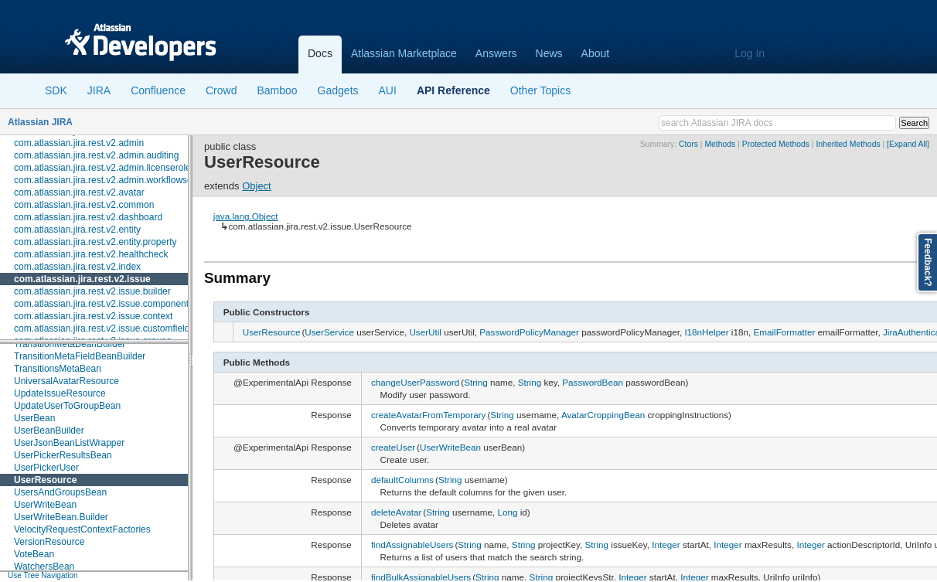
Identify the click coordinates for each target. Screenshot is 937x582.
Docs (320, 53)
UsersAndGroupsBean (60, 492)
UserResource (45, 480)
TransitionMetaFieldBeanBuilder (79, 356)
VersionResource (49, 541)
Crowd (221, 90)
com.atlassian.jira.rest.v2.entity (77, 229)
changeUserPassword (415, 382)
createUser (393, 447)
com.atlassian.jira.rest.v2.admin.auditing (96, 155)
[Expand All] (908, 144)
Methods (719, 144)
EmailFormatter (784, 332)
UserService (329, 332)
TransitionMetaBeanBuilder (69, 344)
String (476, 382)
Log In (749, 53)
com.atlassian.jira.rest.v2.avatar (79, 192)
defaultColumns (402, 480)
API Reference (453, 90)
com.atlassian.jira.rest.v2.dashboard (88, 217)
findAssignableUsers (412, 544)
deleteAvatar (396, 512)
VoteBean (34, 554)
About (595, 53)
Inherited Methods (848, 144)
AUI (388, 90)
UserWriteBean (45, 504)
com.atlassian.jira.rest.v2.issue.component (101, 303)
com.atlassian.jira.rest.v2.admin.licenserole (102, 167)
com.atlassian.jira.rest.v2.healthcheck (91, 254)
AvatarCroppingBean (603, 415)
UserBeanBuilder (49, 430)
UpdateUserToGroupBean (67, 405)
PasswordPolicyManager (529, 332)
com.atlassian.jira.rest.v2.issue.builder (92, 291)
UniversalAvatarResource (66, 381)
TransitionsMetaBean (57, 368)
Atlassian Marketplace (404, 53)
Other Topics (540, 90)
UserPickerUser (46, 467)
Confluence (158, 90)
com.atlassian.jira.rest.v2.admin (79, 143)
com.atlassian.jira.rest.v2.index (77, 266)
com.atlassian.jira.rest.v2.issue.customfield (101, 328)
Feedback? (927, 262)
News (549, 53)
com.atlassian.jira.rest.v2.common (84, 204)
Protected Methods (775, 144)
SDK (56, 90)
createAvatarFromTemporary (428, 415)
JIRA (99, 90)
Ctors (688, 144)
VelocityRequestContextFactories (82, 529)
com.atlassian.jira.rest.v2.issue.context (93, 316)
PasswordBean (592, 382)
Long (507, 512)
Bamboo (277, 90)
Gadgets (338, 90)
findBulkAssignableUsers (421, 577)
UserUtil (425, 332)
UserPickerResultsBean (63, 455)
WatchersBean (44, 566)
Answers (496, 53)
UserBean (34, 418)
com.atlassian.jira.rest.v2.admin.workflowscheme (114, 180)
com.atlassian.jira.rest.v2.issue (82, 279)
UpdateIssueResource (60, 393)
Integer (666, 544)
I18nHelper (706, 332)
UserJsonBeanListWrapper (69, 442)
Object (256, 186)
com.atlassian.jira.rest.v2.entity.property (95, 242)
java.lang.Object (245, 216)
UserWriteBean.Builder (61, 517)
